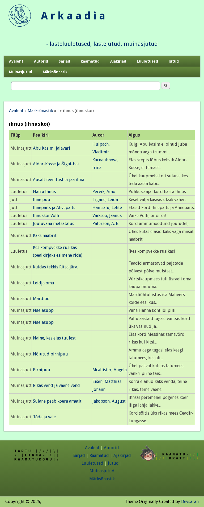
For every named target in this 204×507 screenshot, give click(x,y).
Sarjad (64, 61)
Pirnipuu (41, 369)
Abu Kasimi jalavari (51, 148)
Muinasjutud (20, 72)
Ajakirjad (118, 61)
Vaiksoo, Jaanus (107, 215)
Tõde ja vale (44, 416)
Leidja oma (43, 282)
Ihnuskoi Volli (46, 215)
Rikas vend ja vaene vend (56, 385)
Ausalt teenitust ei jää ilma (58, 179)
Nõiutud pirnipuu (50, 354)
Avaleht (16, 61)
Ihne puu (41, 199)
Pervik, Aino (103, 191)
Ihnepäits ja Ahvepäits (54, 207)
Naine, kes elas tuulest (54, 338)
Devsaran (190, 501)
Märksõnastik (55, 72)
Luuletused (147, 61)
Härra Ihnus (44, 191)
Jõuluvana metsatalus (53, 223)
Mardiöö (41, 298)
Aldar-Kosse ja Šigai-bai (56, 163)
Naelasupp (43, 310)
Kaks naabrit (45, 235)
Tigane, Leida (105, 199)
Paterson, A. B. (105, 223)
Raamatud (90, 61)
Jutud (174, 61)
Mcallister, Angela (109, 369)
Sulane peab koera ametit (57, 401)
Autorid (41, 61)
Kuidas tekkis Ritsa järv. (55, 266)
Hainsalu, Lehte (107, 207)
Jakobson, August (109, 401)
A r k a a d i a (73, 16)
